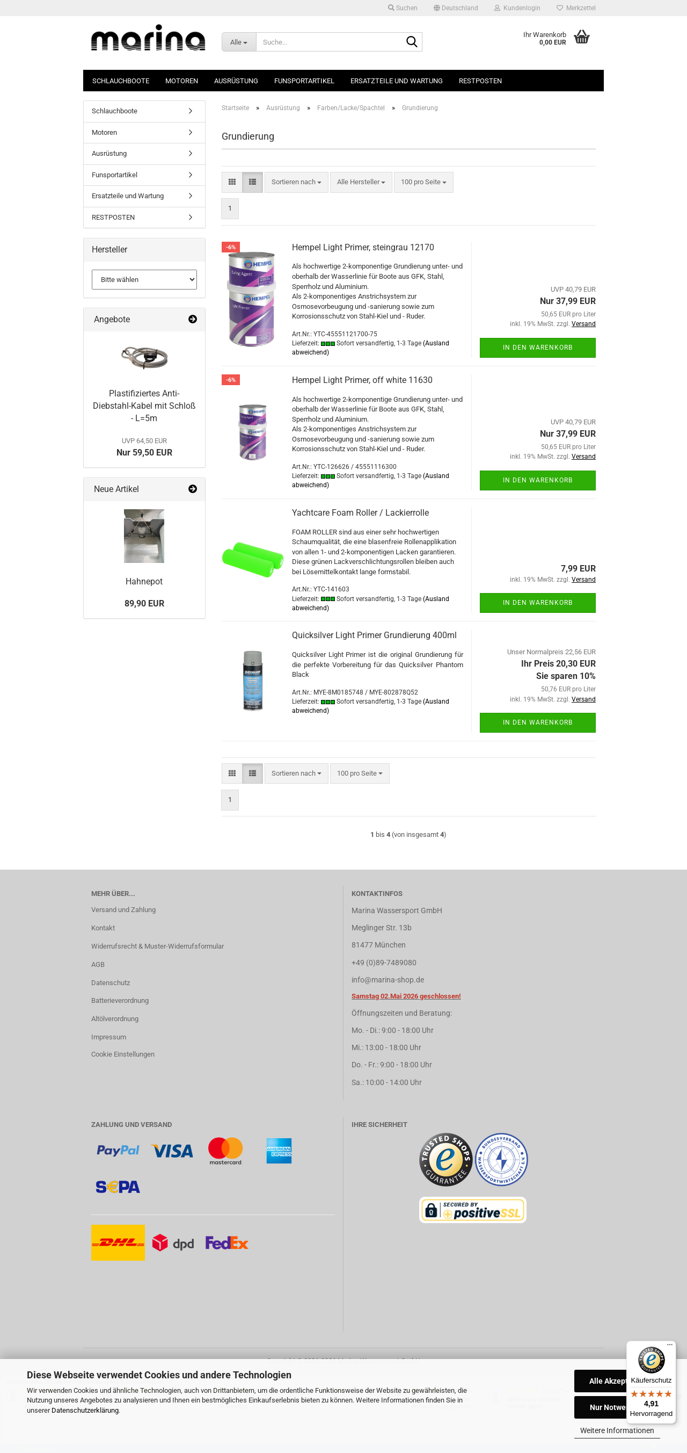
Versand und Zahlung (123, 910)
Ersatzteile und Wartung (396, 81)
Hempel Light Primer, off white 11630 (362, 380)
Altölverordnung (114, 1019)
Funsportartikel (304, 81)
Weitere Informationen (617, 1430)
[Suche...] (239, 42)
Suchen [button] (403, 8)
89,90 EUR (144, 603)
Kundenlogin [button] (517, 8)
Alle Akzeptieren (617, 1381)
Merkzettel (576, 8)
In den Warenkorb (538, 347)
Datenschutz (110, 983)
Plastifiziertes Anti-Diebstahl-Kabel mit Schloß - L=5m (144, 405)
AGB (98, 964)
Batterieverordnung (120, 1000)
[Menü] (669, 1347)
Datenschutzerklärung (85, 1410)
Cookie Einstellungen (123, 1054)
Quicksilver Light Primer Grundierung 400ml (374, 635)
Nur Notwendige (617, 1407)
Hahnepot (144, 581)
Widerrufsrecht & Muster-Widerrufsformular (157, 946)
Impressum (108, 1037)
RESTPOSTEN (480, 81)
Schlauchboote (120, 81)
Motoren (181, 81)
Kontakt (103, 928)
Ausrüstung (236, 81)
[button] (456, 8)
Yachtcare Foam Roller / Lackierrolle (360, 513)
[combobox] (296, 182)
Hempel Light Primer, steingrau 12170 (363, 247)
